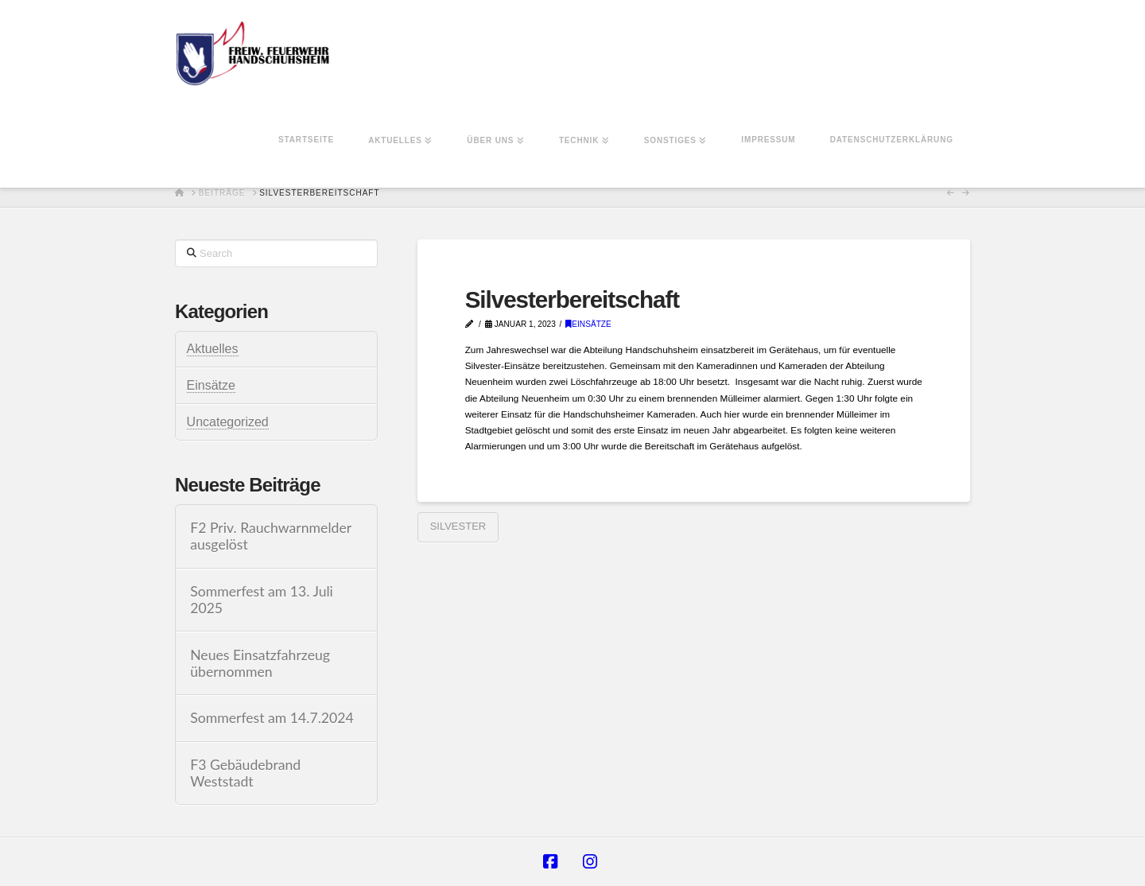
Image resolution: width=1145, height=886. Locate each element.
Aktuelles (213, 349)
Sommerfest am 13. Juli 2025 (261, 599)
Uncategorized (228, 422)
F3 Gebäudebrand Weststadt (245, 773)
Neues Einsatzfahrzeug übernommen (260, 663)
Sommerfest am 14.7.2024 (272, 717)
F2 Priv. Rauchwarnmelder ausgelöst (270, 536)
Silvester (458, 526)
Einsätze (588, 324)
